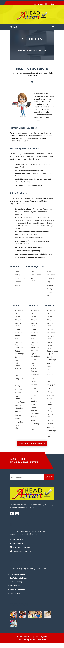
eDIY (45, 637)
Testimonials (15, 586)
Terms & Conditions (17, 589)
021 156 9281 (49, 4)
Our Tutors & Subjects (18, 578)
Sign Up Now (15, 593)
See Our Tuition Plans (32, 443)
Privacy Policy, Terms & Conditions (32, 640)
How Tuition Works (17, 574)
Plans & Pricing (16, 582)
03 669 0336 (16, 543)
